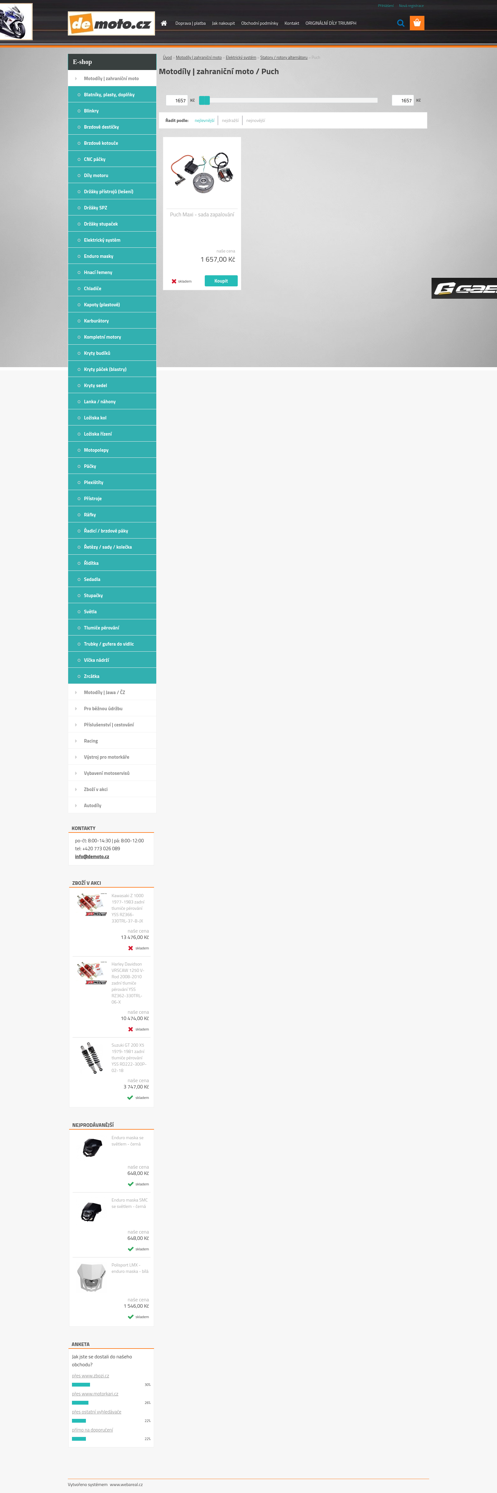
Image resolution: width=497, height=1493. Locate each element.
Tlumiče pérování (101, 627)
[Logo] (111, 23)
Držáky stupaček (101, 223)
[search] (400, 23)
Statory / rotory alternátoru (283, 57)
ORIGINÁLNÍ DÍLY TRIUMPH (331, 23)
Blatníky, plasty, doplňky (109, 94)
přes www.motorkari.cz (95, 1393)
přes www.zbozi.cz (90, 1375)
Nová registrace (411, 6)
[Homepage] (163, 23)
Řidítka (91, 563)
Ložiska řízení (98, 433)
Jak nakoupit (223, 23)
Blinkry (91, 110)
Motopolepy (96, 450)
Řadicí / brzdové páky (106, 530)
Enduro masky (98, 256)
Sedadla (92, 579)
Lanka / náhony (100, 401)
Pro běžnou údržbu (103, 708)
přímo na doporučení (92, 1429)
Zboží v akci (96, 789)
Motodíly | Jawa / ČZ (104, 692)
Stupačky (93, 595)
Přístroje (93, 498)
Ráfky (90, 514)
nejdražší (230, 120)
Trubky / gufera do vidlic (109, 644)
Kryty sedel (95, 385)
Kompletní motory (102, 337)
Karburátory (96, 320)
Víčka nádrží (96, 660)
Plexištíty (93, 482)
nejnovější (255, 120)
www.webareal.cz (126, 1484)
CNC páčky (95, 159)
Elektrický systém (102, 240)
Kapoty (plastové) (102, 304)
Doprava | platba (191, 23)
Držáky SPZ (95, 207)
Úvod (167, 57)
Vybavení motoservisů (107, 773)
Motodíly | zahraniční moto (111, 78)
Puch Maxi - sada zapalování (202, 214)
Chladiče (92, 288)
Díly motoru (96, 175)
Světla (90, 611)
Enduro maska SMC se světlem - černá (130, 1203)
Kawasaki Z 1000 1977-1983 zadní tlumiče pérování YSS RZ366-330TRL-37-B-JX (128, 908)
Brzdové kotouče (101, 143)
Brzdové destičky (101, 127)
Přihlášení (386, 6)
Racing (91, 740)
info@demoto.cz (92, 856)
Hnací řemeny (98, 272)
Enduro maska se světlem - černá (128, 1140)
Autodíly (92, 805)
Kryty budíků (97, 353)
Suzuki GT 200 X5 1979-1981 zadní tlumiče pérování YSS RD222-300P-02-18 (129, 1058)
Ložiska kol (95, 417)
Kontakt (292, 23)
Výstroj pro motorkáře (106, 757)
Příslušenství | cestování (109, 724)
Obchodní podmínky (259, 23)
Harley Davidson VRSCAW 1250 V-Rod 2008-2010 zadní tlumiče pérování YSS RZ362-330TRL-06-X (128, 983)
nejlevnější (205, 120)
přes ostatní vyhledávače (96, 1411)
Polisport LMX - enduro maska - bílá (130, 1268)
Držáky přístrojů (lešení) (108, 191)
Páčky (90, 466)
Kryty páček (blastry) (105, 369)
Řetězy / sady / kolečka (108, 547)
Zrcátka (92, 676)
